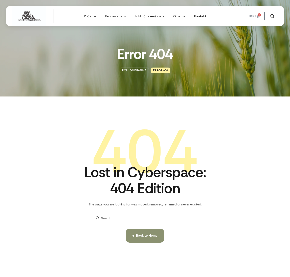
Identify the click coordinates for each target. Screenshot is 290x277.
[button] (272, 16)
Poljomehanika (134, 70)
